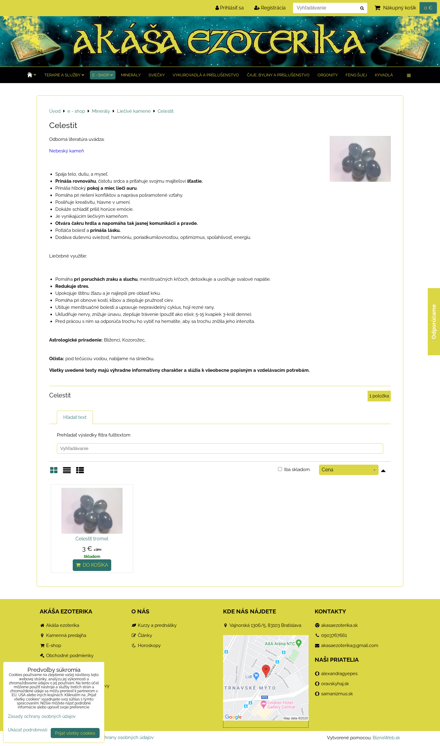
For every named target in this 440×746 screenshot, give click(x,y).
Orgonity (327, 75)
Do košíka (92, 565)
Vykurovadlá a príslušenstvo (206, 75)
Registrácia (270, 8)
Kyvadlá (384, 75)
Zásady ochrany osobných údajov (118, 737)
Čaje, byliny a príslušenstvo (278, 75)
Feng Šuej (356, 75)
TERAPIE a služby (64, 75)
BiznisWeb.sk (386, 738)
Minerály (131, 75)
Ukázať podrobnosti (27, 729)
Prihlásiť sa (229, 8)
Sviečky (156, 75)
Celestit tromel (91, 539)
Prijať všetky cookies (75, 733)
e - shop (102, 75)
